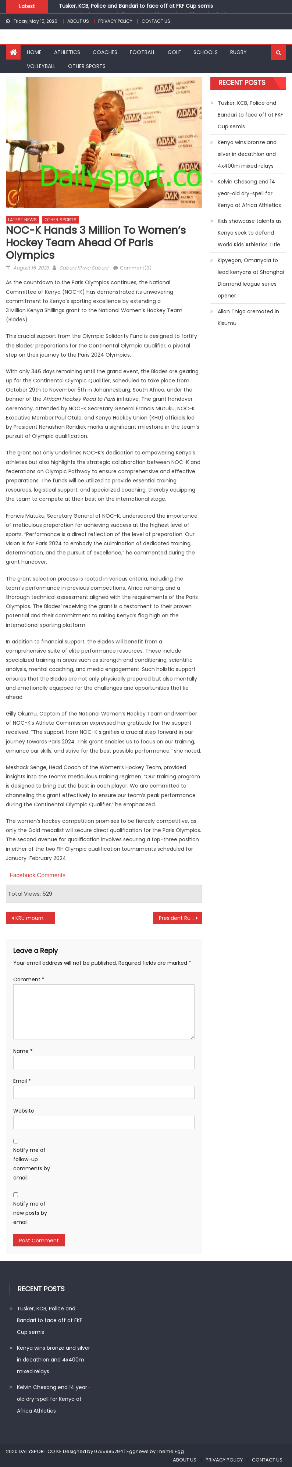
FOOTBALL (142, 52)
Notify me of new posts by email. (30, 1213)
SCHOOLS (205, 52)
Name (23, 1051)
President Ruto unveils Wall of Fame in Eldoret (180, 918)
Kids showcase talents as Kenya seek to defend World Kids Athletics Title (250, 232)
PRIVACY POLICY (115, 21)
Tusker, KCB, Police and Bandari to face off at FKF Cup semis (136, 6)
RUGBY (238, 52)
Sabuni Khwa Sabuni (84, 267)
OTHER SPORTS (87, 66)
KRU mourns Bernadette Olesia (35, 918)
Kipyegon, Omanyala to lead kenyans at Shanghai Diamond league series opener (251, 278)
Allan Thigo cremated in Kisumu (248, 317)
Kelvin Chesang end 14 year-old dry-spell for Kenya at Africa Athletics (249, 193)
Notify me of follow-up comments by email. (31, 1164)
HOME (34, 52)
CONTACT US (156, 21)
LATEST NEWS (22, 220)
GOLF (174, 52)
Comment (28, 979)
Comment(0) (136, 267)
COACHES (105, 52)
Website (23, 1110)
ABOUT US (78, 21)
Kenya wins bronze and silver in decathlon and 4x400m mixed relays (247, 154)
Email (22, 1081)
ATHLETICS (67, 52)
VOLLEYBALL (41, 66)
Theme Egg (170, 1451)
